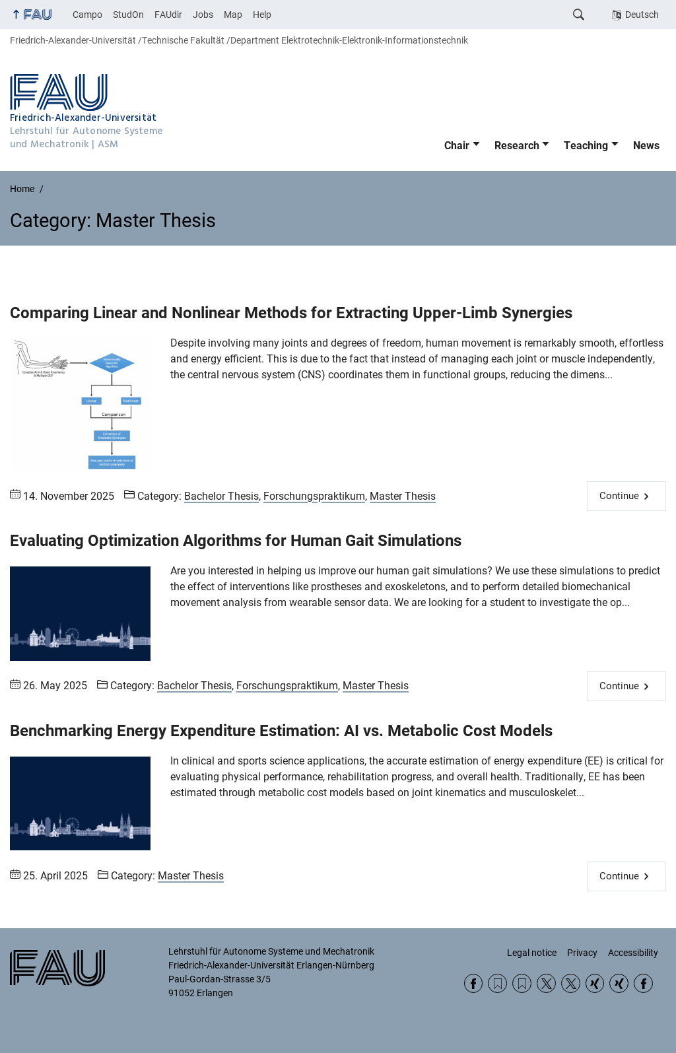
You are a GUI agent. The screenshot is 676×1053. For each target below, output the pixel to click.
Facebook (473, 983)
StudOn (128, 14)
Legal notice (532, 952)
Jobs (203, 14)
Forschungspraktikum (314, 496)
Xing (595, 983)
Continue (619, 496)
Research (516, 145)
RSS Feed (497, 983)
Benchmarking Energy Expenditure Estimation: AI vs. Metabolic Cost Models (281, 731)
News (646, 145)
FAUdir (168, 14)
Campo (87, 14)
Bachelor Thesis (221, 496)
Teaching (586, 145)
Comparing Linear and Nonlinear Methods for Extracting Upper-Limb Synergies (291, 313)
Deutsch (642, 14)
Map (233, 14)
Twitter (546, 983)
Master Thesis (403, 496)
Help (262, 14)
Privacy (582, 952)
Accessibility (633, 952)
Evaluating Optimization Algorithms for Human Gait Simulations (235, 540)
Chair (456, 145)
